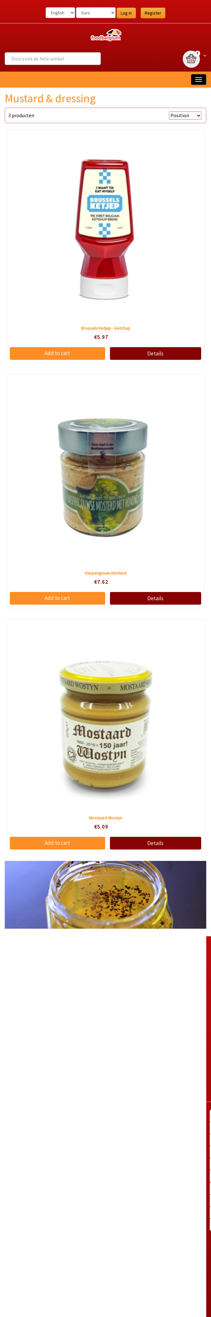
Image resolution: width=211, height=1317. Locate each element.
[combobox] (53, 58)
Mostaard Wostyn (105, 818)
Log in (126, 13)
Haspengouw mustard (105, 573)
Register (153, 13)
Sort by (158, 115)
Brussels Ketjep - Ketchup (105, 328)
